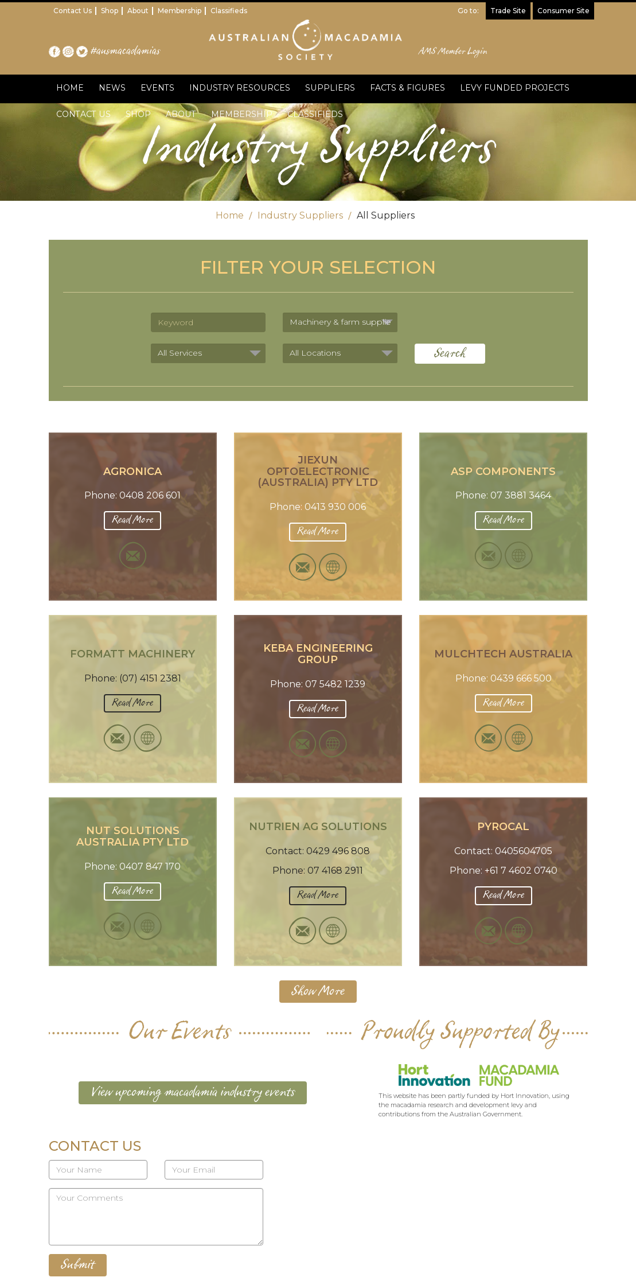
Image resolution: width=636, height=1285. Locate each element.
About (138, 10)
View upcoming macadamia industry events (193, 1092)
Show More (318, 991)
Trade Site (508, 10)
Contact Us (72, 10)
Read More (132, 520)
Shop (109, 10)
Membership (179, 10)
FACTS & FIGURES (405, 88)
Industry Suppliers (300, 215)
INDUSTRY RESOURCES (239, 88)
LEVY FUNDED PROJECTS (512, 88)
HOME (70, 88)
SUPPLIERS (328, 88)
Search (450, 353)
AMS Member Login (453, 52)
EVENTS (157, 88)
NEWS (112, 88)
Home (230, 215)
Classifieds (228, 10)
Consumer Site (563, 10)
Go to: (468, 10)
